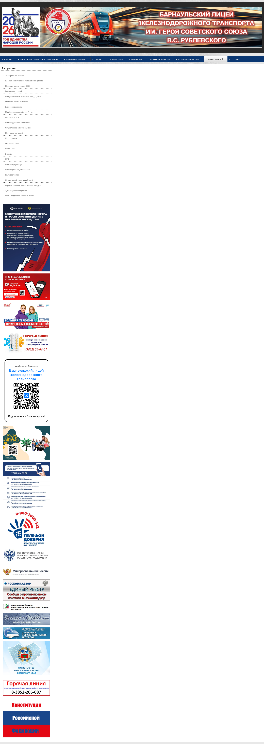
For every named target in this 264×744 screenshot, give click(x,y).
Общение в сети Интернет (16, 101)
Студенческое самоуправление (18, 128)
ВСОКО (8, 154)
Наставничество (12, 175)
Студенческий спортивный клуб (19, 180)
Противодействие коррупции (17, 122)
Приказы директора (13, 164)
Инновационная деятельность (18, 169)
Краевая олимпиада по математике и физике (24, 81)
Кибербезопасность (13, 107)
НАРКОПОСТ (11, 149)
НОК (7, 159)
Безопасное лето (12, 117)
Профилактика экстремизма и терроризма (23, 96)
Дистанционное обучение (16, 190)
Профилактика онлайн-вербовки (19, 112)
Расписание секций (13, 91)
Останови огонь (12, 143)
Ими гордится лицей (14, 133)
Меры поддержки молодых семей (19, 196)
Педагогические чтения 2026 (17, 86)
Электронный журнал (14, 75)
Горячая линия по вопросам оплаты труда (23, 185)
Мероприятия (11, 138)
